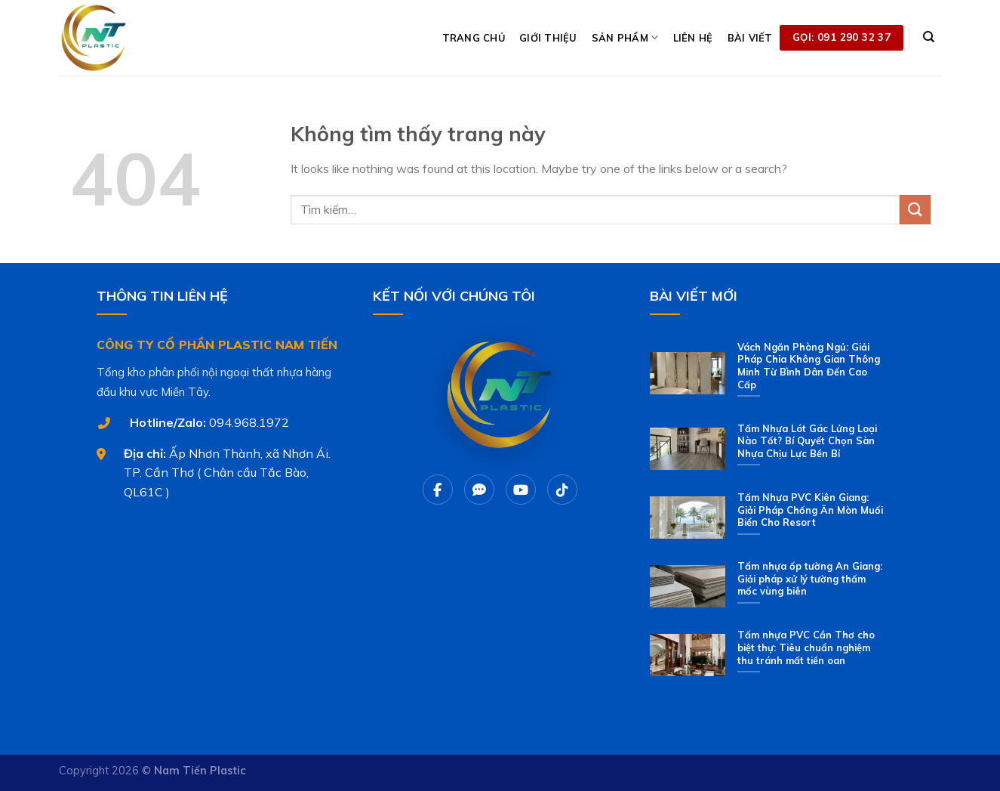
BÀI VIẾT (750, 38)
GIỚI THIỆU (548, 38)
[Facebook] (438, 489)
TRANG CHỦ (473, 38)
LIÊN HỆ (693, 38)
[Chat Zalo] (479, 489)
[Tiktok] (562, 489)
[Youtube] (521, 489)
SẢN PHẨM (625, 37)
